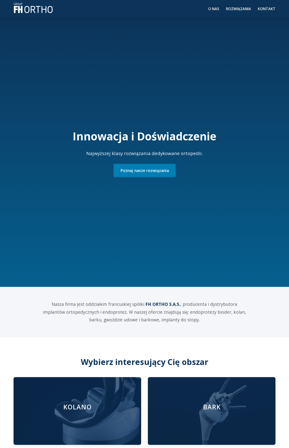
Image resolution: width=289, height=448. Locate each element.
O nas (213, 8)
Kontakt (266, 8)
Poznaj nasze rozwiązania (144, 170)
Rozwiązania (238, 8)
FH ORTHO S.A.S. (162, 304)
